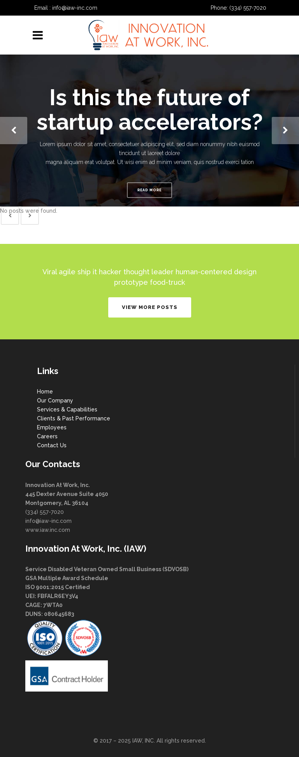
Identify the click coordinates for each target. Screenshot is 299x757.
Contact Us (52, 445)
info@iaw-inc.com (74, 8)
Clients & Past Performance (73, 418)
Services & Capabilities (67, 409)
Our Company (55, 400)
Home (45, 391)
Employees (52, 427)
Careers (47, 436)
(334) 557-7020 (247, 8)
